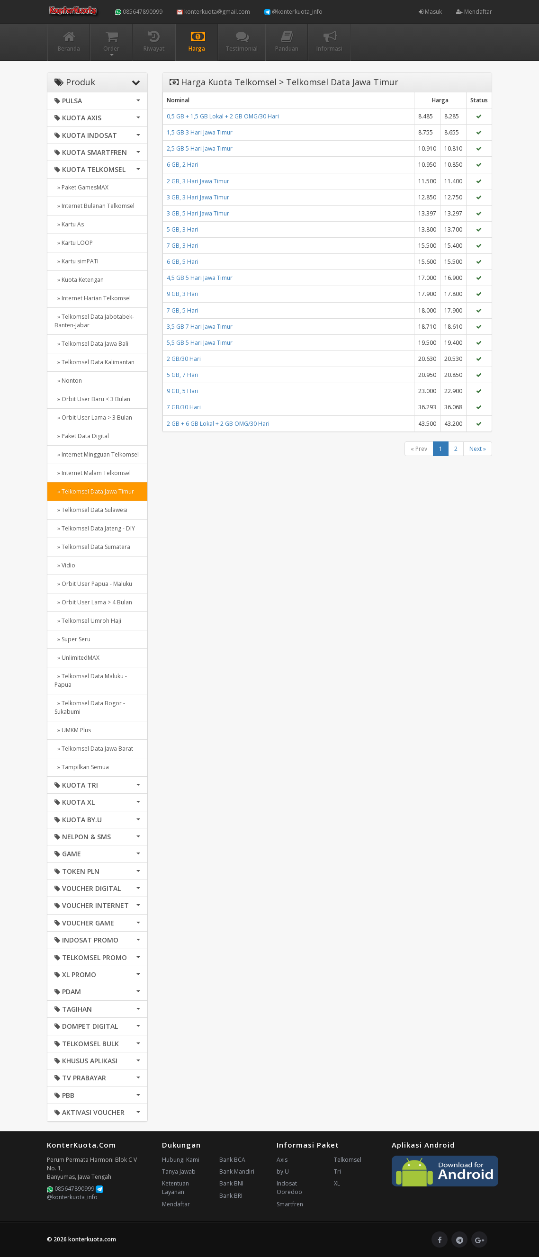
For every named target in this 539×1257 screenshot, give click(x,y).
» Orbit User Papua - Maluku (93, 584)
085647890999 (138, 12)
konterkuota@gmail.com (213, 12)
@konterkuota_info (293, 12)
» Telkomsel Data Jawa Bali (91, 344)
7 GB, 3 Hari (182, 246)
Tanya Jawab (179, 1171)
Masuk (430, 12)
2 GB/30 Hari (184, 359)
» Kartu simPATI (76, 261)
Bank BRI (231, 1196)
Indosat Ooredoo (289, 1187)
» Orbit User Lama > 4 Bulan (93, 602)
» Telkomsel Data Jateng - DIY (94, 528)
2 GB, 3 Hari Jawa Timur (198, 181)
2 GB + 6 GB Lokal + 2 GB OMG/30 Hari (218, 424)
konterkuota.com (92, 1239)
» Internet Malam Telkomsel (92, 473)
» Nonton (68, 381)
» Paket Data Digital (81, 436)
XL (337, 1183)
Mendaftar (474, 12)
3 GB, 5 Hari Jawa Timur (198, 213)
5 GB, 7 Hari (182, 375)
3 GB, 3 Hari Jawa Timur (198, 197)
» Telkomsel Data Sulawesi (90, 510)
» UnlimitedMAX (76, 658)
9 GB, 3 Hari (182, 294)
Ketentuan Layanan (175, 1187)
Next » (477, 449)
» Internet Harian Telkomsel (92, 298)
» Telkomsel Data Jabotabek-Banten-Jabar (94, 321)
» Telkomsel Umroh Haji (87, 621)
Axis (282, 1160)
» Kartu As (69, 224)
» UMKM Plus (72, 730)
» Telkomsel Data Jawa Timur (94, 491)
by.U (283, 1171)
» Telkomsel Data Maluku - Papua (90, 680)
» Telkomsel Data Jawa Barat (93, 749)
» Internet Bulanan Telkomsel (94, 206)
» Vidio (64, 565)
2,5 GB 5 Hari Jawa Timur (200, 148)
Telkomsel (347, 1160)
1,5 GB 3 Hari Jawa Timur (200, 132)
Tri (337, 1171)
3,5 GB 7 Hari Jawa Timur (200, 327)
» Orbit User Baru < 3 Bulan (92, 399)
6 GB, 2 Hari (182, 165)
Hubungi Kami (180, 1160)
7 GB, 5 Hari (182, 310)
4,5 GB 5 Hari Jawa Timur (200, 278)
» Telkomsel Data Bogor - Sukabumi (89, 707)
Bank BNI (231, 1183)
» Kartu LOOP (73, 243)
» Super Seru (72, 639)
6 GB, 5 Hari (182, 262)
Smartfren (290, 1204)
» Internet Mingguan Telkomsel (96, 454)
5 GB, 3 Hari (182, 229)
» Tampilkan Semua (81, 767)
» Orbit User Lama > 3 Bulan (93, 417)
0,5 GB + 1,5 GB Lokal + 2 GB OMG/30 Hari (223, 116)
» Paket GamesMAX (81, 187)
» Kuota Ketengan (79, 280)
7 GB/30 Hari (184, 407)
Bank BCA (232, 1160)
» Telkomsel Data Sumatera (92, 547)
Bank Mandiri (236, 1171)
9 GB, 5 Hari (182, 391)
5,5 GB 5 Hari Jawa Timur (200, 343)
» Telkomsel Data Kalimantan (94, 362)
